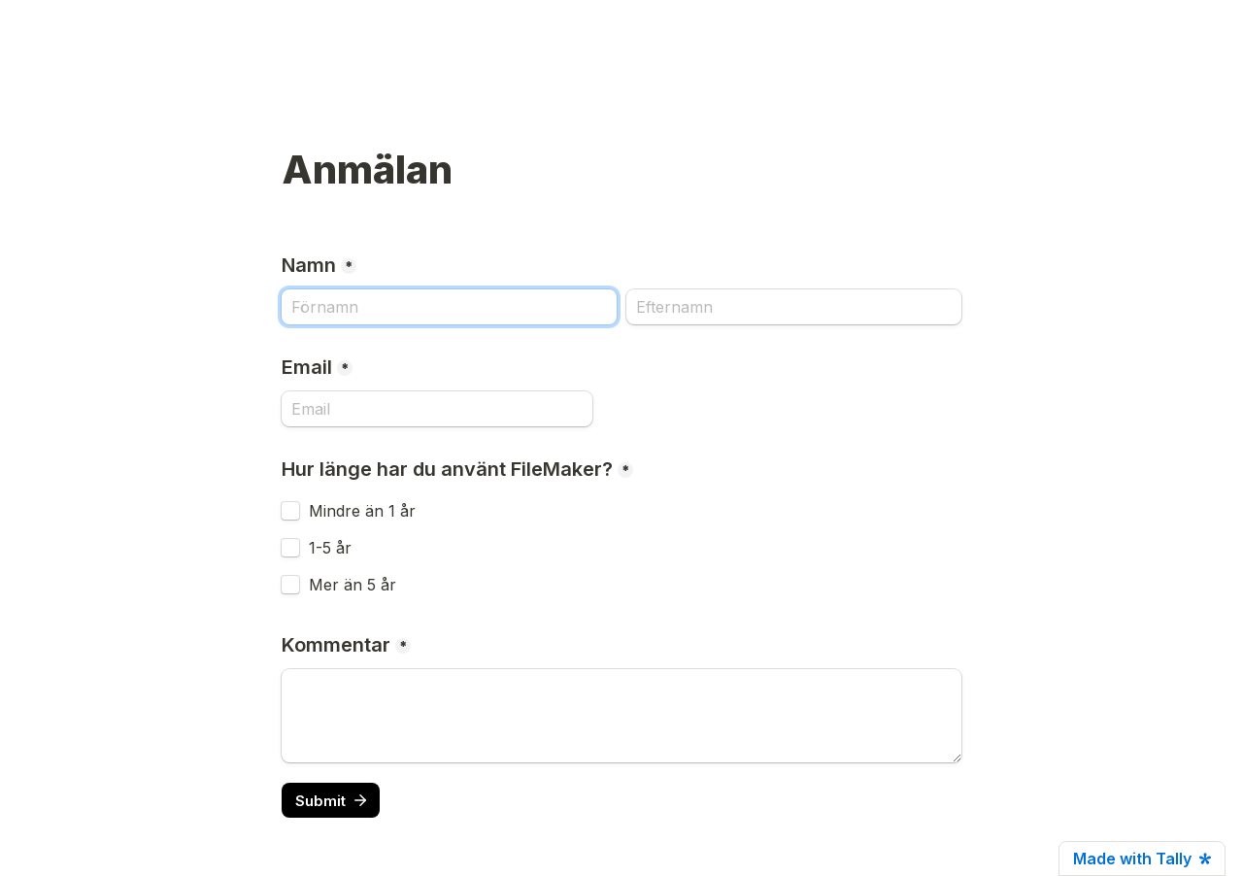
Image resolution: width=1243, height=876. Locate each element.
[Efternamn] (793, 306)
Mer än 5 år (352, 584)
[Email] (437, 408)
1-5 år (330, 547)
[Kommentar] (621, 715)
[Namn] (449, 306)
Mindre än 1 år (362, 511)
